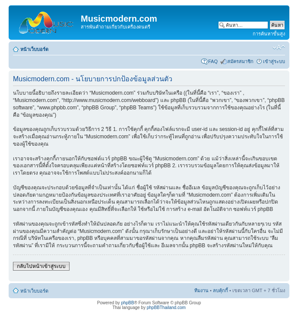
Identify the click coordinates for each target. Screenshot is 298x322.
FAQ (213, 61)
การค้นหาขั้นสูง (269, 33)
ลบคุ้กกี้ (220, 290)
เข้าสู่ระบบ (274, 61)
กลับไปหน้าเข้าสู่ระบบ (41, 266)
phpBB (127, 302)
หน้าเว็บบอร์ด (34, 49)
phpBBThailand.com (166, 307)
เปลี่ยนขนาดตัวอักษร (279, 47)
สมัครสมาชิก (240, 61)
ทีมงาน (201, 290)
